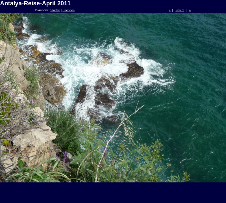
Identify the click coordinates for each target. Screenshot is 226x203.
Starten (55, 10)
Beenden (68, 10)
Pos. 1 (179, 10)
